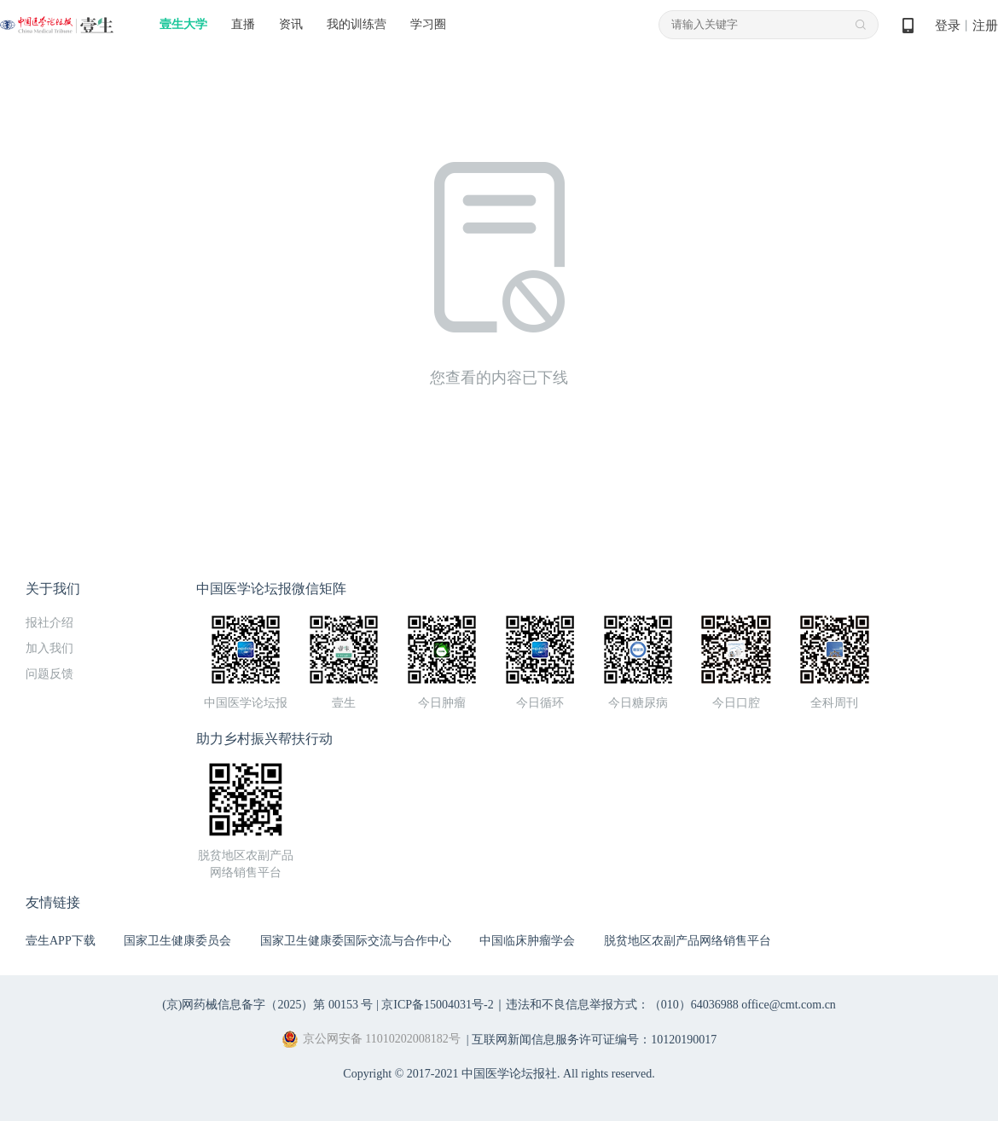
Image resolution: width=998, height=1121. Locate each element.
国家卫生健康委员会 (177, 940)
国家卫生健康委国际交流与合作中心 (355, 940)
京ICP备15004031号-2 (437, 1004)
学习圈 (428, 24)
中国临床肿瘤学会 (527, 940)
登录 (947, 25)
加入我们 (49, 648)
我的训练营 (356, 24)
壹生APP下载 (61, 940)
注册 (985, 25)
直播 (243, 24)
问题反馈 (49, 673)
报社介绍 (49, 622)
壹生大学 (183, 24)
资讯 (291, 24)
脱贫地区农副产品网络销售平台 (687, 940)
